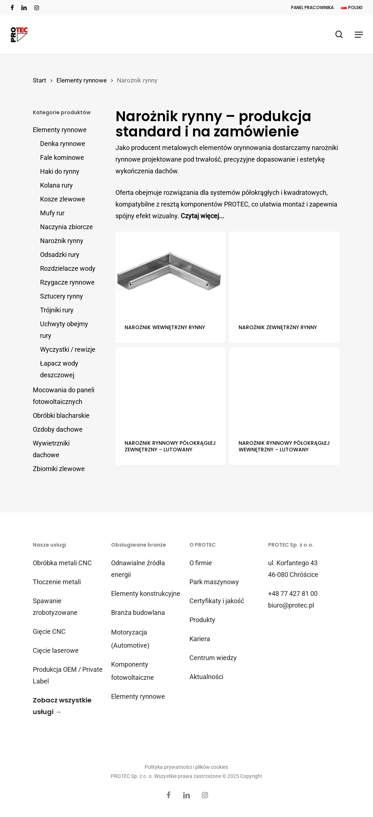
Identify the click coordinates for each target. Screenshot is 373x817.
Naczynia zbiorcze (66, 227)
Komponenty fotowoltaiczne (132, 670)
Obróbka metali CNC (62, 563)
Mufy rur (52, 213)
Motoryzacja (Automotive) (130, 638)
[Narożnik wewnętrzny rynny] (170, 273)
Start (39, 80)
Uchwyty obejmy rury (64, 329)
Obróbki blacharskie (61, 415)
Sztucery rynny (61, 296)
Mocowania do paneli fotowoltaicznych (63, 395)
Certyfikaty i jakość (216, 601)
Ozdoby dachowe (58, 429)
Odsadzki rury (59, 254)
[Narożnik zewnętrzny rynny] (284, 273)
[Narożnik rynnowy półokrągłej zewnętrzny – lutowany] (170, 388)
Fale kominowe (62, 157)
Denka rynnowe (62, 143)
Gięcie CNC (49, 631)
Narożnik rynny (61, 240)
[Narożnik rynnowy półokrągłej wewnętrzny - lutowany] (284, 388)
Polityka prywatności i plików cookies (186, 767)
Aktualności (206, 677)
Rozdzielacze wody (67, 268)
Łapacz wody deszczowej (59, 369)
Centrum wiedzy (213, 658)
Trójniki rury (57, 310)
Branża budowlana (138, 612)
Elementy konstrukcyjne (145, 593)
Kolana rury (56, 185)
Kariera (199, 639)
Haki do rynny (59, 171)
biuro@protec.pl (291, 605)
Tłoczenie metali (57, 582)
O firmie (200, 563)
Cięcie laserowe (56, 650)
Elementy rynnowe (81, 80)
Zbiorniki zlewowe (59, 469)
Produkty (202, 620)
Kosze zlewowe (62, 199)
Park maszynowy (214, 582)
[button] (359, 34)
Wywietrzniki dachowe (51, 449)
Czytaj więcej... (202, 216)
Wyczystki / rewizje (67, 349)
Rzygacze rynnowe (67, 282)
